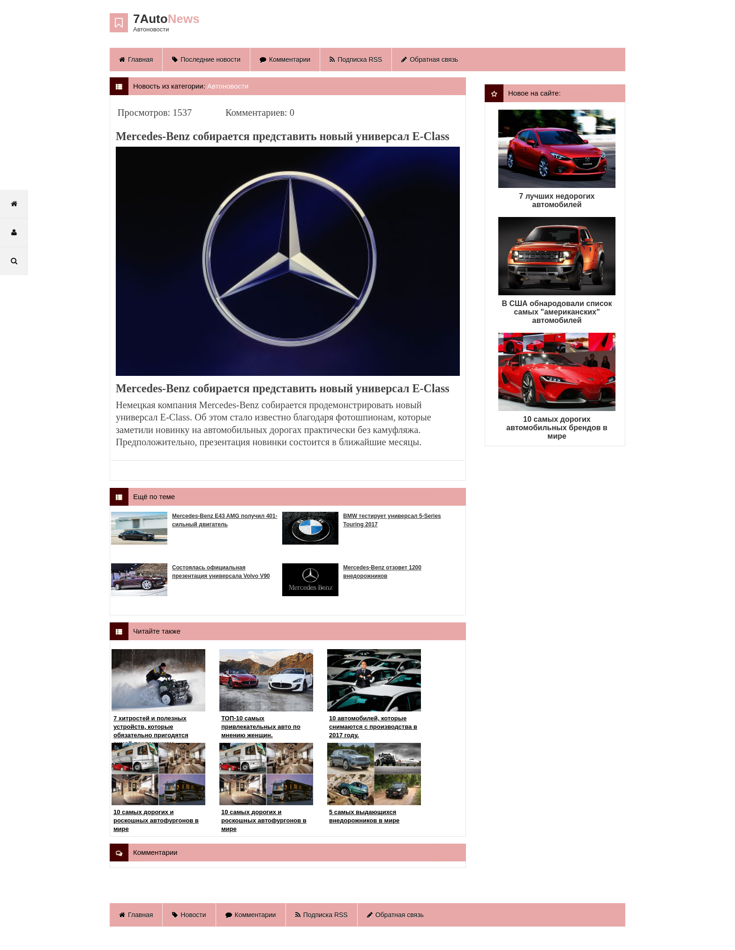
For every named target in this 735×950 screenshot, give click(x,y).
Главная (136, 59)
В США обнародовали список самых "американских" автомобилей (557, 311)
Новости (189, 915)
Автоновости (227, 86)
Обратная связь (429, 59)
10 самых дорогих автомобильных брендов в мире (557, 427)
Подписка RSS (356, 59)
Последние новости (206, 59)
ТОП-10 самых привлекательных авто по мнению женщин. (260, 727)
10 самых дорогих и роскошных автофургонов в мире (156, 820)
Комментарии (285, 59)
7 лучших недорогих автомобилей (556, 200)
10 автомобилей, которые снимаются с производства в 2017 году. (373, 727)
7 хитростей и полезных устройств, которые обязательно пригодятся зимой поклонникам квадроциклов (150, 735)
